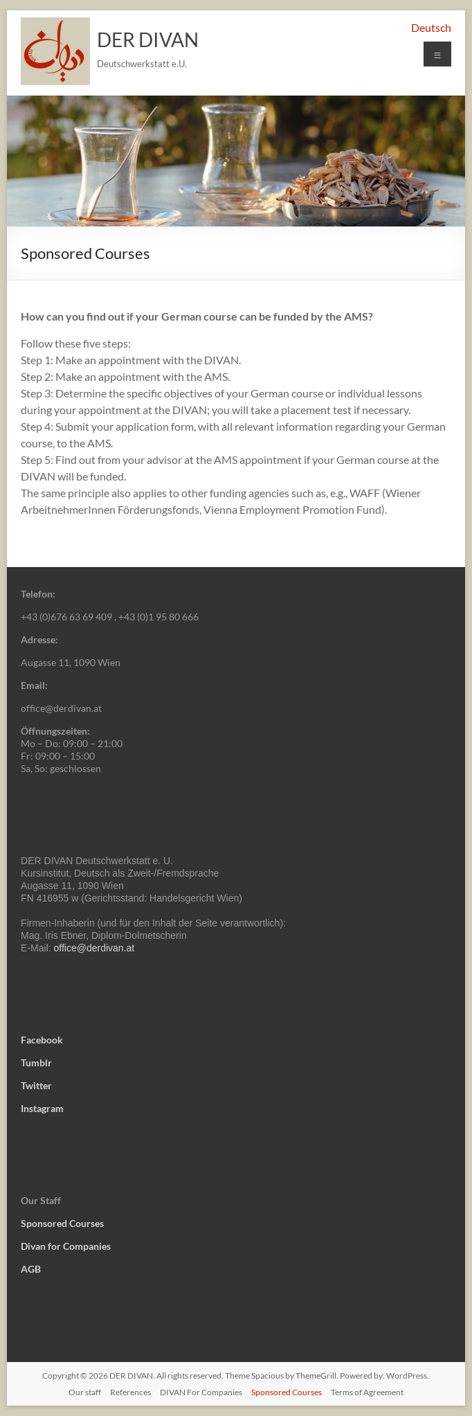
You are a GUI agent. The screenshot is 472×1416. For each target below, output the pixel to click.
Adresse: (39, 639)
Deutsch (431, 27)
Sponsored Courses (286, 1392)
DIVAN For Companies (201, 1392)
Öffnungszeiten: (55, 731)
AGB (31, 1269)
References (130, 1392)
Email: (34, 685)
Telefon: (38, 594)
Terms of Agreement (367, 1392)
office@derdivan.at (94, 947)
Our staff (85, 1392)
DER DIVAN (148, 39)
